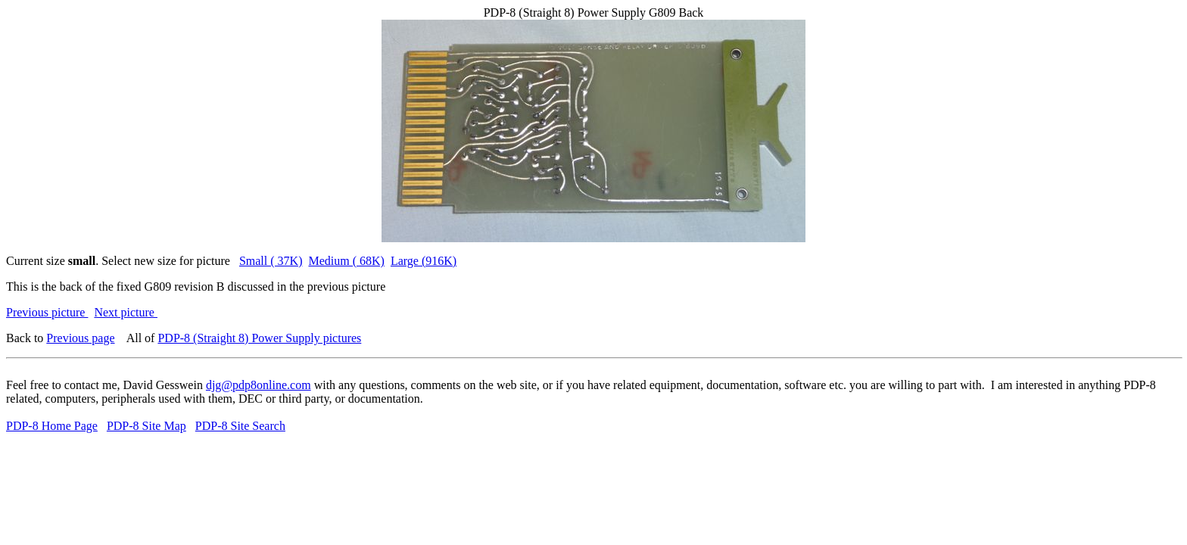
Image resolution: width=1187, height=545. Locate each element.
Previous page (80, 338)
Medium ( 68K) (346, 260)
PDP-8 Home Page (52, 425)
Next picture (125, 312)
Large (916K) (423, 260)
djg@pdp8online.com (258, 384)
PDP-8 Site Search (240, 425)
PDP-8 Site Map (146, 425)
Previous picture (47, 312)
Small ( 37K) (271, 260)
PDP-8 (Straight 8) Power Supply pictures (259, 338)
